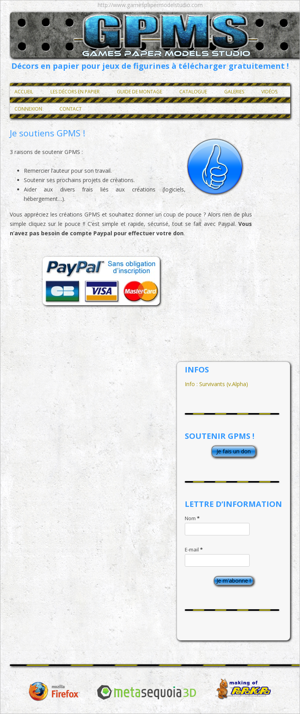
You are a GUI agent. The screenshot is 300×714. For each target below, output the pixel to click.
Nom (192, 518)
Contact (70, 109)
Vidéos (269, 91)
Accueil (23, 91)
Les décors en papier (75, 91)
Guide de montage (139, 91)
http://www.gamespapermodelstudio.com (150, 5)
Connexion (28, 109)
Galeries (234, 91)
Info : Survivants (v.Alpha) (216, 384)
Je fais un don (233, 451)
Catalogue (193, 91)
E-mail (194, 549)
